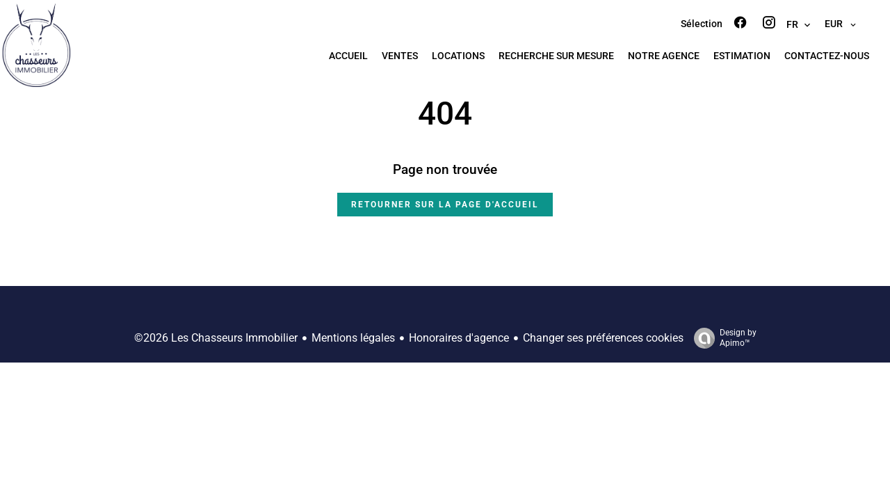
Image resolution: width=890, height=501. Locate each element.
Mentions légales (353, 337)
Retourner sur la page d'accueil (445, 204)
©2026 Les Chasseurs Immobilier (216, 337)
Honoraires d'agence (459, 337)
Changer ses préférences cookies (603, 337)
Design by (721, 338)
